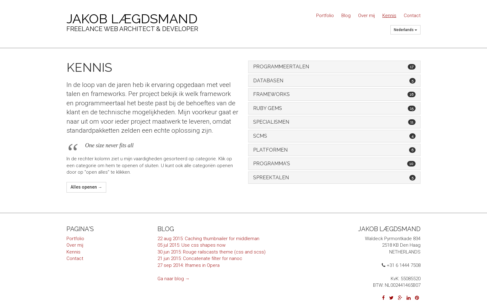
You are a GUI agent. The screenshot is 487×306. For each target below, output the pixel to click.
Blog (346, 15)
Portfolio (325, 15)
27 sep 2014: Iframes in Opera (188, 265)
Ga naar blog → (173, 278)
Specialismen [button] (334, 122)
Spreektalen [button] (334, 177)
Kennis (389, 15)
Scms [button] (334, 136)
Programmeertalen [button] (334, 67)
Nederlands (405, 30)
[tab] (334, 67)
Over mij (366, 15)
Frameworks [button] (334, 94)
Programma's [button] (334, 164)
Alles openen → (86, 187)
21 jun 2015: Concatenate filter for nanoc (199, 258)
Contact (412, 15)
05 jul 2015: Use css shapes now (191, 245)
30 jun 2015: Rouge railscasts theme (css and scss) (211, 252)
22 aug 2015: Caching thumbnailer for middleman (208, 238)
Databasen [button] (334, 81)
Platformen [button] (334, 150)
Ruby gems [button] (334, 108)
